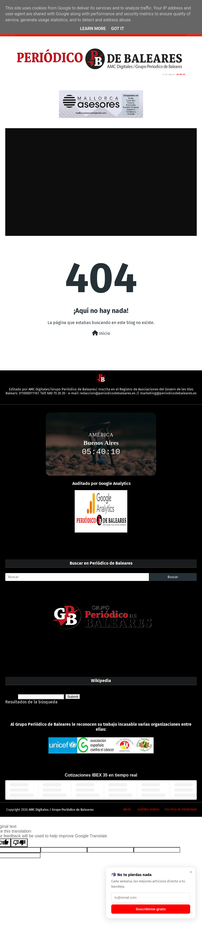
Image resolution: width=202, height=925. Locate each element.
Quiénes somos (148, 809)
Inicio (101, 333)
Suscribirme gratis (151, 909)
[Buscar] (77, 577)
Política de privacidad (181, 809)
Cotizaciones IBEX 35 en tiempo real (101, 775)
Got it (117, 28)
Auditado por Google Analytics (101, 483)
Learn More (93, 28)
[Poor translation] (19, 842)
